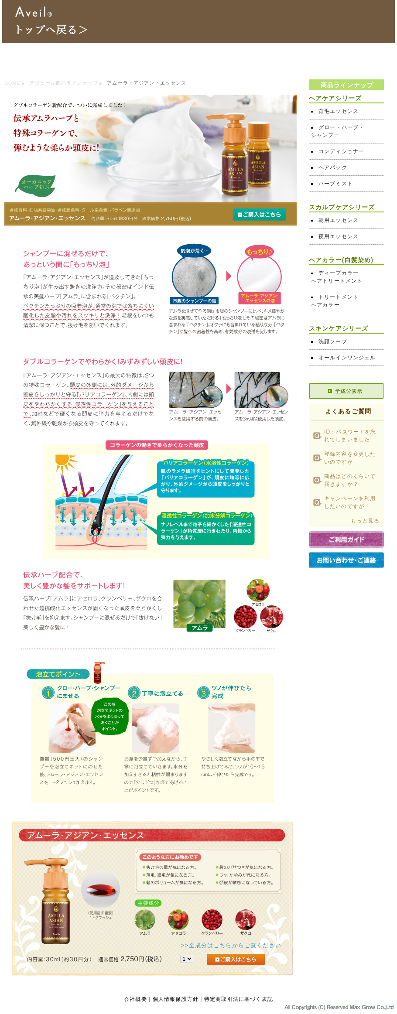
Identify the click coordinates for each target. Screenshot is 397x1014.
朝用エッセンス (338, 220)
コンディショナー (341, 151)
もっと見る (365, 521)
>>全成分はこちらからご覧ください (231, 945)
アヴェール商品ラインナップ (63, 82)
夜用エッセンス (338, 236)
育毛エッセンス (338, 111)
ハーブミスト (335, 184)
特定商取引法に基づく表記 (238, 999)
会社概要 (135, 999)
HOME (12, 82)
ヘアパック (332, 167)
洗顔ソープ (332, 341)
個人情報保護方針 (175, 999)
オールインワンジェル (347, 358)
